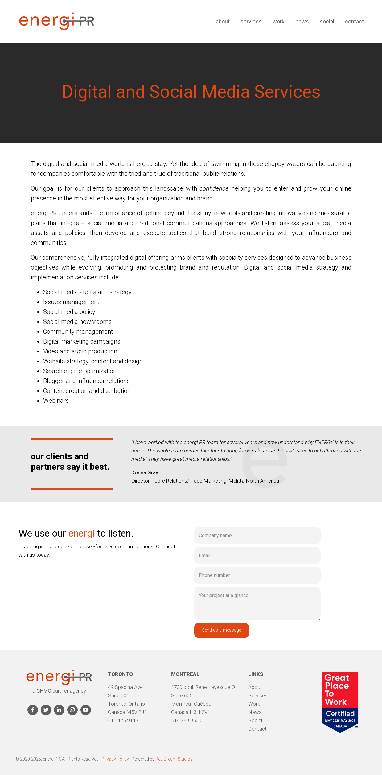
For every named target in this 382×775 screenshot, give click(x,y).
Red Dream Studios (174, 758)
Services (251, 21)
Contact (354, 21)
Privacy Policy (115, 758)
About (223, 21)
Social (327, 21)
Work (279, 21)
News (302, 21)
